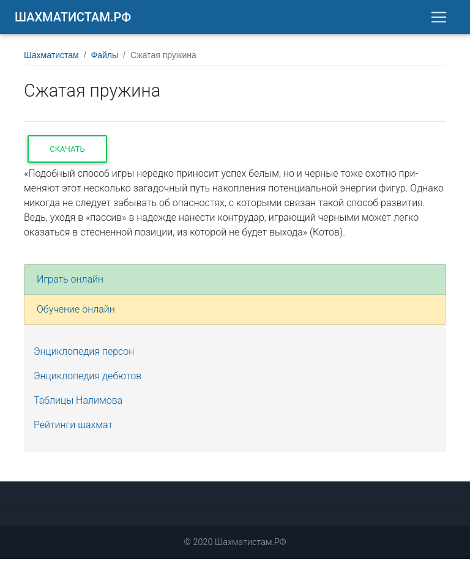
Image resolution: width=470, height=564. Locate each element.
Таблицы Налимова (78, 405)
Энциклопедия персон (84, 356)
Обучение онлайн (76, 314)
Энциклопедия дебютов (87, 381)
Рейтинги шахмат (73, 430)
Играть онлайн (70, 284)
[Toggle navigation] (438, 19)
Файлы (104, 60)
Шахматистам (51, 60)
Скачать (67, 153)
